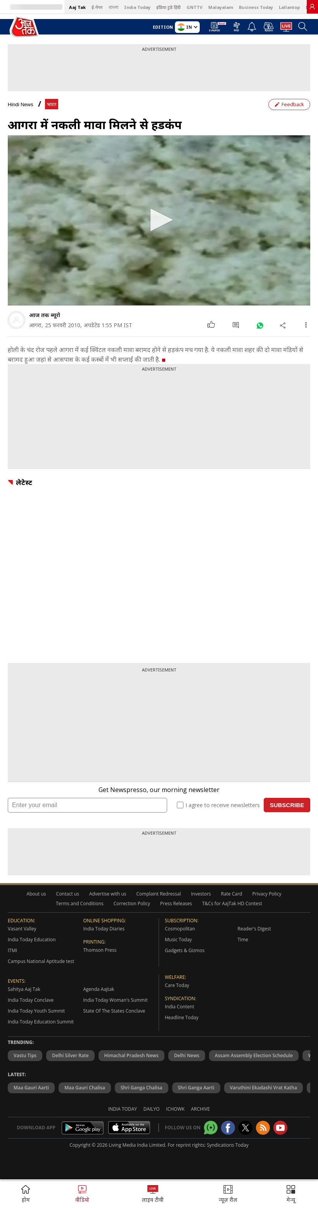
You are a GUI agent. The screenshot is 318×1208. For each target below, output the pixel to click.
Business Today (256, 7)
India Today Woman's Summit (115, 1000)
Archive (200, 1109)
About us (36, 893)
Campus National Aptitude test (41, 961)
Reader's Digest (254, 928)
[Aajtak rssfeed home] (263, 1128)
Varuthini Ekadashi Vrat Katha (263, 1087)
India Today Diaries (104, 928)
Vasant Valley (22, 928)
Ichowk (175, 1109)
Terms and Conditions (80, 903)
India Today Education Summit (41, 1021)
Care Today (177, 985)
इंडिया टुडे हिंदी (168, 7)
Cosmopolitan (180, 928)
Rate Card (231, 893)
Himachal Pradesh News (131, 1055)
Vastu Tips (25, 1055)
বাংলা (113, 7)
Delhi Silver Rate (70, 1055)
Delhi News (186, 1055)
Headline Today (182, 1017)
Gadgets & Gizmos (184, 950)
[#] (260, 325)
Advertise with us (107, 893)
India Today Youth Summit (36, 1011)
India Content (179, 1006)
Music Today (178, 939)
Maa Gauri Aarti (31, 1087)
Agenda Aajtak (98, 989)
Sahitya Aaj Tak (24, 989)
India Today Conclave (31, 1000)
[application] (159, 220)
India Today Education (32, 939)
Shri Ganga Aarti (196, 1087)
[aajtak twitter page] (245, 1128)
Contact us (67, 893)
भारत (51, 104)
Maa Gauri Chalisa (84, 1087)
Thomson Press (100, 950)
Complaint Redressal (159, 893)
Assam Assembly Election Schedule (254, 1055)
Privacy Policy (266, 893)
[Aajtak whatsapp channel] (211, 1127)
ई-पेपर (97, 7)
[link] (312, 6)
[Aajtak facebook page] (228, 1128)
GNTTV (194, 7)
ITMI (12, 950)
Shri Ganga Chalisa (141, 1087)
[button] (159, 220)
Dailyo (151, 1109)
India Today (137, 7)
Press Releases (176, 903)
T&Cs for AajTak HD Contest (232, 903)
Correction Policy (132, 903)
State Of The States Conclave (114, 1011)
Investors (201, 893)
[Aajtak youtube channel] (280, 1128)
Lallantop (289, 7)
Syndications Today (227, 1145)
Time (243, 939)
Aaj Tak (77, 7)
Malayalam (220, 7)
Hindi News (20, 104)
